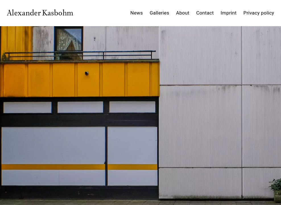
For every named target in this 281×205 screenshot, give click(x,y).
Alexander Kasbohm (40, 13)
